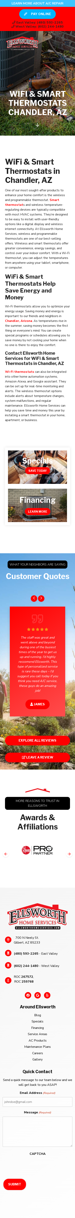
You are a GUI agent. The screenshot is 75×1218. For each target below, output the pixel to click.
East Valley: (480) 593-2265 (37, 23)
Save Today (37, 470)
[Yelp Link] (47, 997)
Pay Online (37, 14)
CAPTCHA (38, 1154)
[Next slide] (41, 598)
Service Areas (37, 1034)
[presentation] (33, 1166)
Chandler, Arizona (18, 321)
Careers (37, 1053)
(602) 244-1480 (26, 966)
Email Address (37, 1093)
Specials (37, 1021)
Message (37, 1112)
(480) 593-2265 (26, 953)
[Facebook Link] (28, 997)
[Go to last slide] (34, 598)
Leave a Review (37, 757)
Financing (37, 1028)
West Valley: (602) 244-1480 (37, 27)
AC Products (38, 1040)
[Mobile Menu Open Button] (67, 43)
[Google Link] (37, 997)
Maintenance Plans (37, 1047)
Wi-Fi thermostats (19, 372)
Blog (37, 1015)
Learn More (37, 511)
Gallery (37, 1059)
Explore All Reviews (37, 740)
